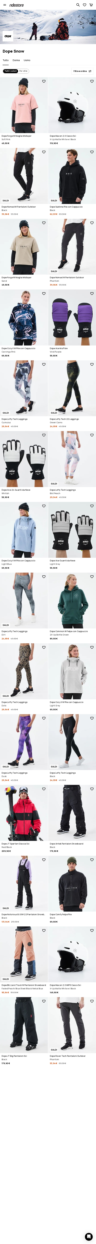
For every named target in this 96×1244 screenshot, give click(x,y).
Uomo (27, 60)
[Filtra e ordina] (82, 71)
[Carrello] (91, 4)
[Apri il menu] (4, 5)
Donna (16, 60)
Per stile (23, 71)
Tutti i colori (10, 71)
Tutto (6, 60)
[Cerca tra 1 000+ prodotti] (78, 5)
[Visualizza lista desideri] (84, 4)
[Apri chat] (89, 1237)
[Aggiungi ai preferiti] (43, 81)
